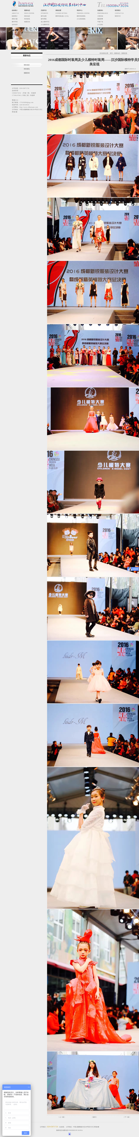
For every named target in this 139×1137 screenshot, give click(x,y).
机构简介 (15, 16)
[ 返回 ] (94, 1117)
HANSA (80, 1130)
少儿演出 (100, 24)
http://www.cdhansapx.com (29, 107)
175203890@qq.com (26, 102)
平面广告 (100, 22)
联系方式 (118, 16)
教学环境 (15, 22)
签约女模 (43, 16)
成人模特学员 (45, 22)
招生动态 (27, 16)
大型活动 (100, 16)
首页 (111, 53)
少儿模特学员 (45, 24)
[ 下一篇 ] (127, 1117)
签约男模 (43, 19)
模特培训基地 (81, 16)
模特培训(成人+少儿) (62, 16)
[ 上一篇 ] (62, 1117)
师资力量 (15, 19)
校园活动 (27, 22)
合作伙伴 (15, 24)
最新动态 (117, 53)
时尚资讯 (27, 19)
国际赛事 (100, 19)
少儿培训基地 (81, 19)
